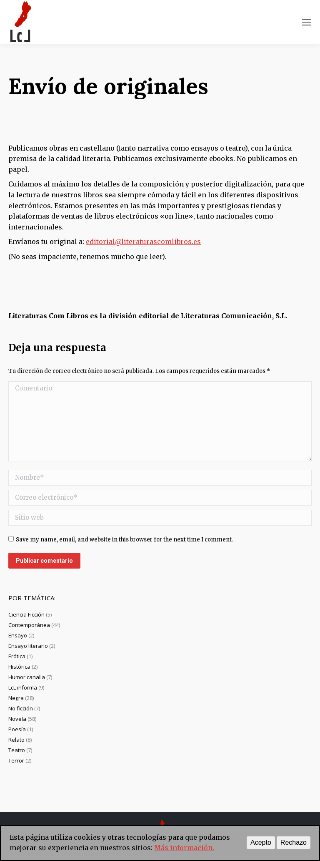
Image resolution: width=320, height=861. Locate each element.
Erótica (16, 656)
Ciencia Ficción (26, 614)
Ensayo (17, 635)
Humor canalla (26, 677)
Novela (17, 719)
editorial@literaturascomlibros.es (143, 241)
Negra (16, 698)
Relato (16, 739)
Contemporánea (29, 625)
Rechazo (293, 842)
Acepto (260, 842)
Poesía (17, 729)
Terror (16, 760)
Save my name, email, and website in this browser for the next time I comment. (124, 539)
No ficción (20, 708)
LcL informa (22, 687)
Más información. (184, 847)
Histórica (19, 666)
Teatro (16, 750)
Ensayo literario (28, 646)
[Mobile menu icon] (307, 22)
